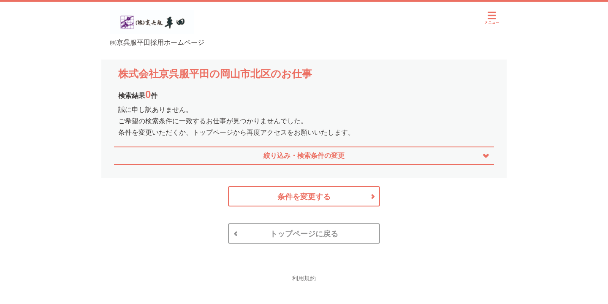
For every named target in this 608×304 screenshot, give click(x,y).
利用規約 (304, 278)
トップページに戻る (304, 234)
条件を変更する (304, 197)
